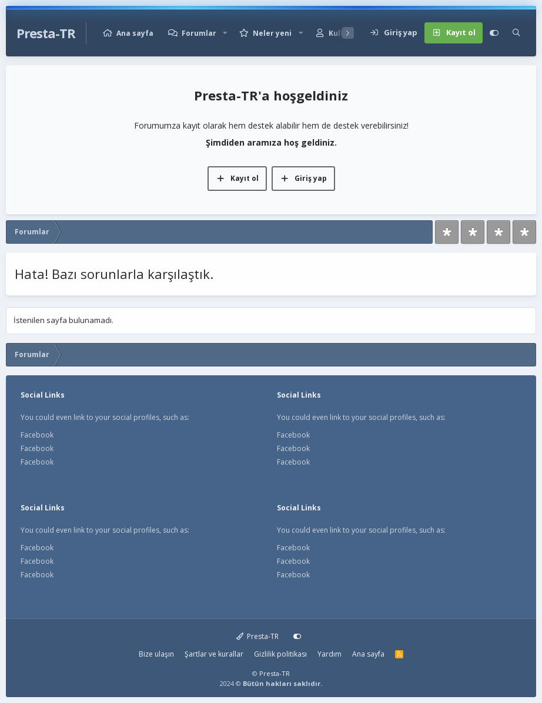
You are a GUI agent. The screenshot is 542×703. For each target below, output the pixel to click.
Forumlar (199, 33)
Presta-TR (257, 636)
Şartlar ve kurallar (214, 654)
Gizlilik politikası (280, 654)
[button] (225, 33)
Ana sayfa (134, 33)
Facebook (37, 435)
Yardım (329, 654)
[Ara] (516, 32)
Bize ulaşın (156, 654)
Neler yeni (272, 33)
